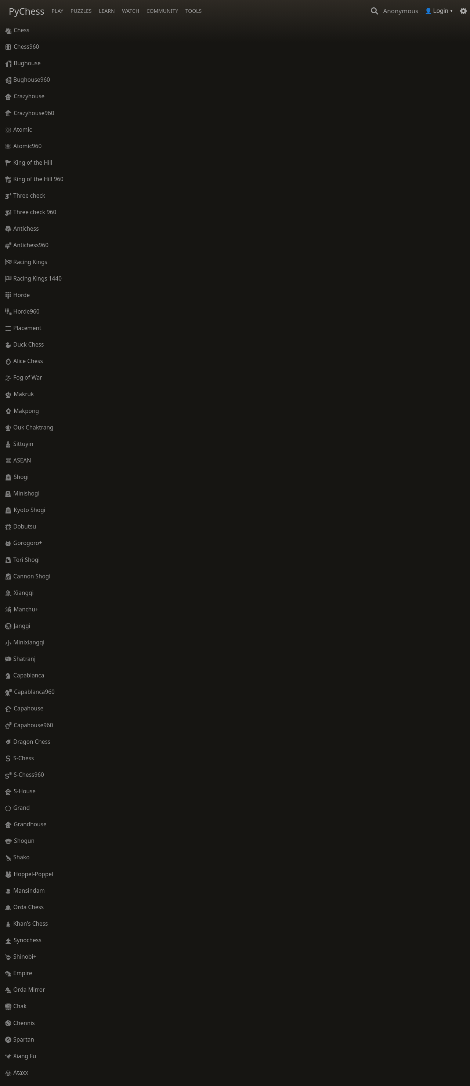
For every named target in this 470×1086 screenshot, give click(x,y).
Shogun (24, 841)
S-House (25, 791)
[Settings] (463, 11)
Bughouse (27, 63)
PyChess (26, 11)
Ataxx (20, 1072)
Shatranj (24, 659)
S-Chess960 (29, 775)
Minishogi (26, 493)
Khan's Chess (30, 924)
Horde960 (26, 311)
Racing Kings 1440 (37, 278)
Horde (21, 295)
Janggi (22, 626)
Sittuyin (23, 444)
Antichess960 (30, 245)
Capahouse (28, 708)
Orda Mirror (29, 990)
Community (162, 10)
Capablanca (28, 675)
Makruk (24, 394)
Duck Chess (28, 344)
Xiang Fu (24, 1056)
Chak (19, 1006)
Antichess (26, 229)
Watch (130, 10)
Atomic (22, 130)
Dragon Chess (31, 742)
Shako (21, 857)
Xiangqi (23, 593)
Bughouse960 (31, 80)
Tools (193, 10)
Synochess (27, 940)
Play (58, 10)
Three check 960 (34, 212)
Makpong (26, 411)
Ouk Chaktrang (33, 427)
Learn (107, 10)
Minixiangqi (28, 642)
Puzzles (81, 10)
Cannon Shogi (31, 576)
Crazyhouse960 (34, 113)
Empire (22, 973)
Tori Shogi (26, 560)
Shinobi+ (24, 957)
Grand (21, 808)
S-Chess (23, 758)
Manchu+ (26, 609)
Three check (29, 196)
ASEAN (22, 460)
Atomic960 (27, 146)
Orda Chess (28, 907)
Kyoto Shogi (29, 510)
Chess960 (26, 47)
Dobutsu (24, 526)
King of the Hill (32, 163)
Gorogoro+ (27, 543)
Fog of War (27, 377)
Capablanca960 (34, 692)
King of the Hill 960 (38, 179)
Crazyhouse (29, 96)
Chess (21, 30)
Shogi (21, 477)
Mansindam (28, 891)
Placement (27, 328)
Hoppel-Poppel (33, 874)
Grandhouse (30, 824)
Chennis (24, 1023)
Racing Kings (30, 262)
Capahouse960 (33, 725)
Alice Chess (28, 361)
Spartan (23, 1039)
